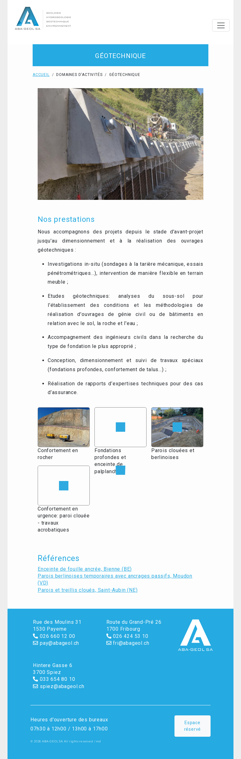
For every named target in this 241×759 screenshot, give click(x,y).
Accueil (41, 74)
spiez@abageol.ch (58, 686)
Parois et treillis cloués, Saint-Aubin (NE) (87, 590)
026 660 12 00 (54, 636)
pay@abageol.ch (56, 643)
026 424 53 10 (127, 636)
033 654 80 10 (54, 679)
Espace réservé (192, 726)
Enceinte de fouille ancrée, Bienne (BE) (85, 569)
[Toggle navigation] (221, 25)
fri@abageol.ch (127, 643)
